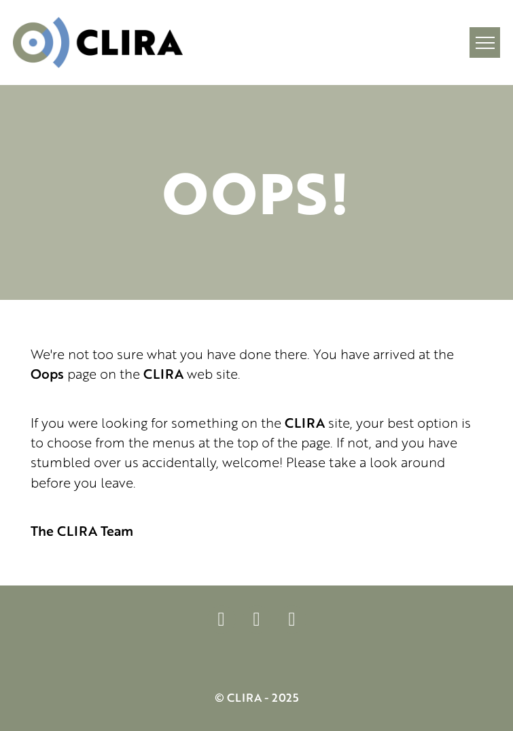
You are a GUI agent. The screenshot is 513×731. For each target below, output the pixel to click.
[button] (485, 42)
